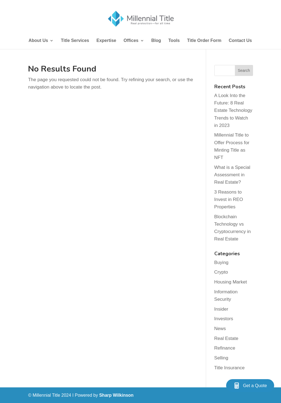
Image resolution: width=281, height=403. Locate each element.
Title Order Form (204, 41)
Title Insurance (229, 367)
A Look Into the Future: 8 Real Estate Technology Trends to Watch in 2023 (233, 110)
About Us (38, 41)
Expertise (106, 41)
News (220, 328)
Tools (174, 41)
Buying (221, 262)
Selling (221, 358)
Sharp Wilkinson (116, 395)
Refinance (224, 348)
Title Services (75, 41)
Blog (156, 41)
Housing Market (230, 282)
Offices (130, 41)
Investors (223, 318)
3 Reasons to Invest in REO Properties (228, 199)
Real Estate (226, 338)
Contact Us (240, 41)
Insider (221, 309)
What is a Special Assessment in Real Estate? (232, 175)
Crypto (221, 272)
